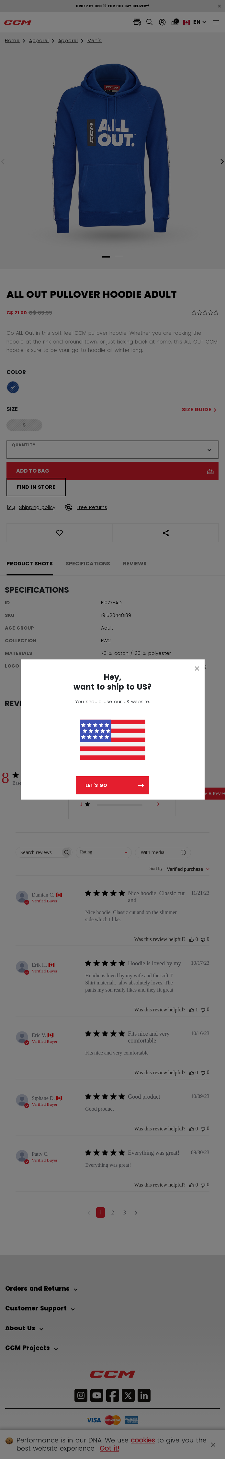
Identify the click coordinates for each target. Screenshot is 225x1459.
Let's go (96, 785)
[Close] (197, 668)
